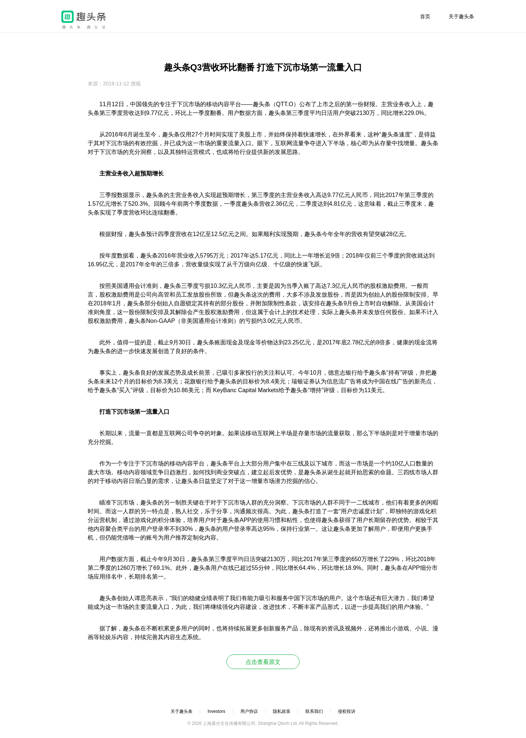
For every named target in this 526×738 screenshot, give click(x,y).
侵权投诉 (346, 711)
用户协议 (249, 711)
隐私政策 (281, 711)
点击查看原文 (263, 662)
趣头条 (83, 20)
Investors (216, 711)
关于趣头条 (461, 16)
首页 (425, 16)
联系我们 (314, 711)
